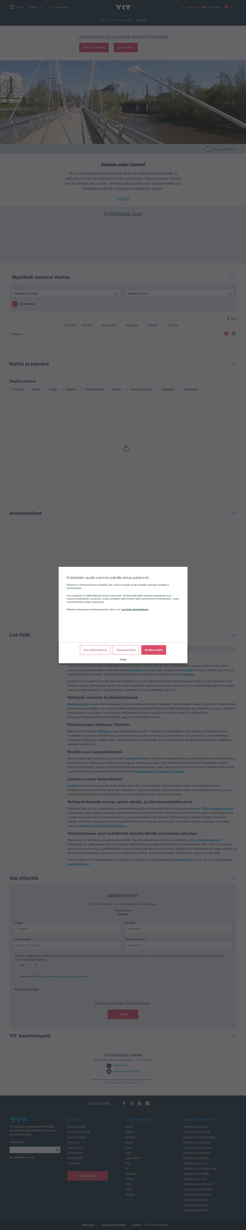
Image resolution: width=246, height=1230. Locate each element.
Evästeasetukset (126, 649)
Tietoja (123, 659)
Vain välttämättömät (95, 649)
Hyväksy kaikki (154, 649)
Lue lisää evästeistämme (134, 609)
